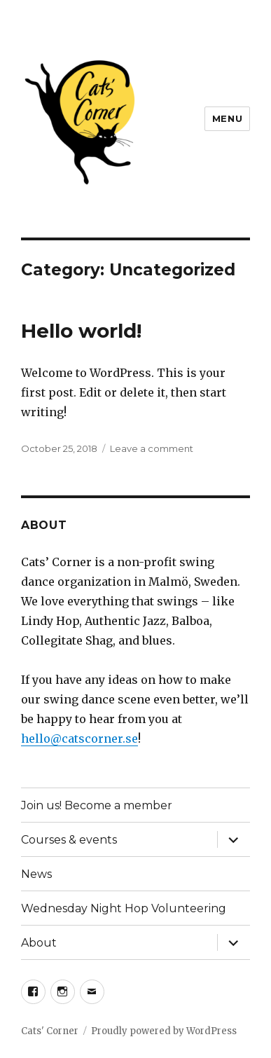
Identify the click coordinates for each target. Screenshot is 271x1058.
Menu (227, 118)
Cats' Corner (49, 1031)
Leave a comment (151, 448)
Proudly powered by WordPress (164, 1031)
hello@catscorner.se (79, 738)
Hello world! (81, 331)
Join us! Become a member (96, 805)
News (36, 874)
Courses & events (69, 839)
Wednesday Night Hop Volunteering (123, 908)
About (39, 942)
